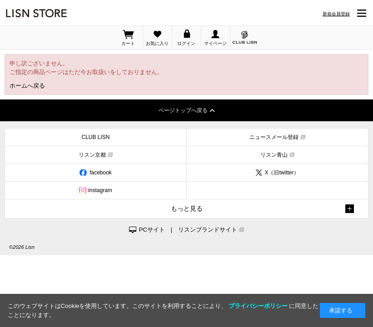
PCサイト (152, 229)
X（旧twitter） (281, 172)
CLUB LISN (95, 137)
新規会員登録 (336, 13)
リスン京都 (92, 155)
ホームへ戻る (27, 85)
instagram (100, 190)
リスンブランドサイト (207, 229)
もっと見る (187, 208)
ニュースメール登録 (273, 137)
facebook (101, 172)
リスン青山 (274, 155)
